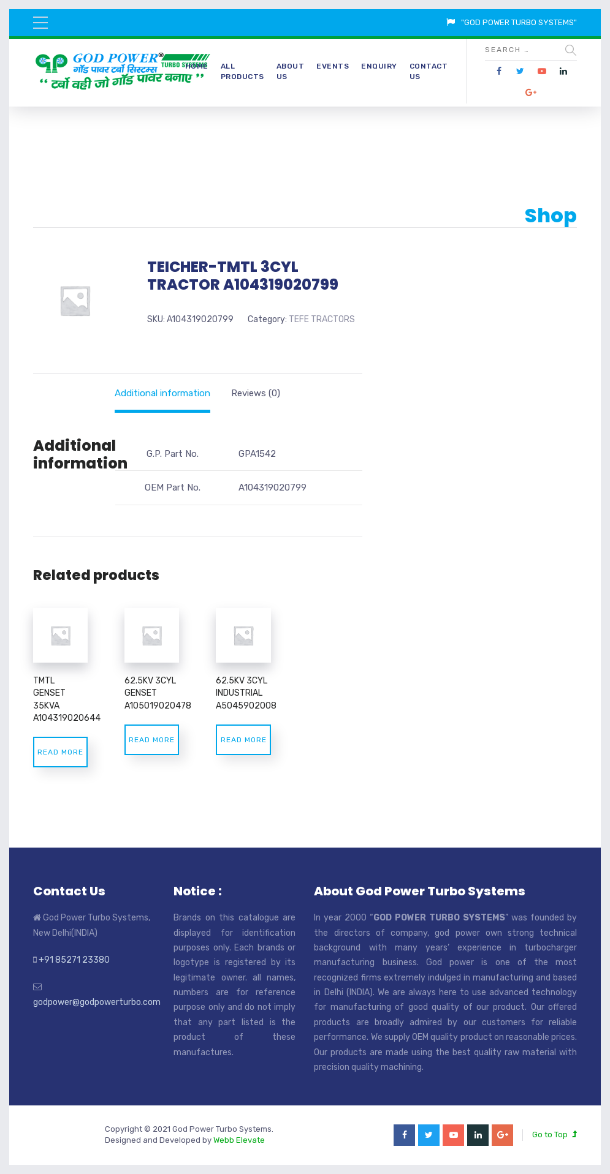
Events (332, 66)
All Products (242, 71)
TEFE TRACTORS (322, 319)
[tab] (162, 393)
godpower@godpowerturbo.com (97, 1002)
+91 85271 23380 (74, 960)
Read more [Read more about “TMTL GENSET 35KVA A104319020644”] (60, 752)
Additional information (162, 393)
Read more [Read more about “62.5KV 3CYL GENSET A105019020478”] (152, 740)
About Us (290, 71)
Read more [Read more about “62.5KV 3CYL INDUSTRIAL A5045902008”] (244, 740)
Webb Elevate (239, 1140)
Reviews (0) (255, 393)
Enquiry (379, 66)
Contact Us (429, 71)
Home (196, 66)
